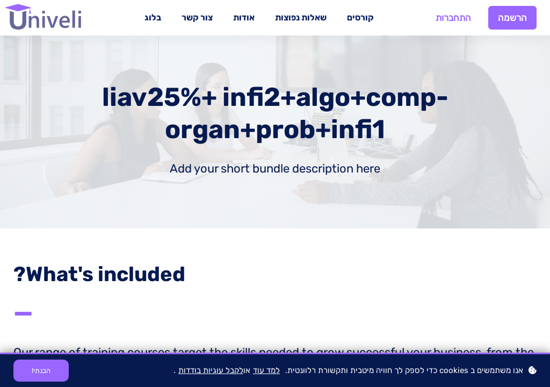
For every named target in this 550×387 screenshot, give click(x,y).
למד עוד (266, 370)
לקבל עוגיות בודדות (210, 370)
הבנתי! (41, 371)
